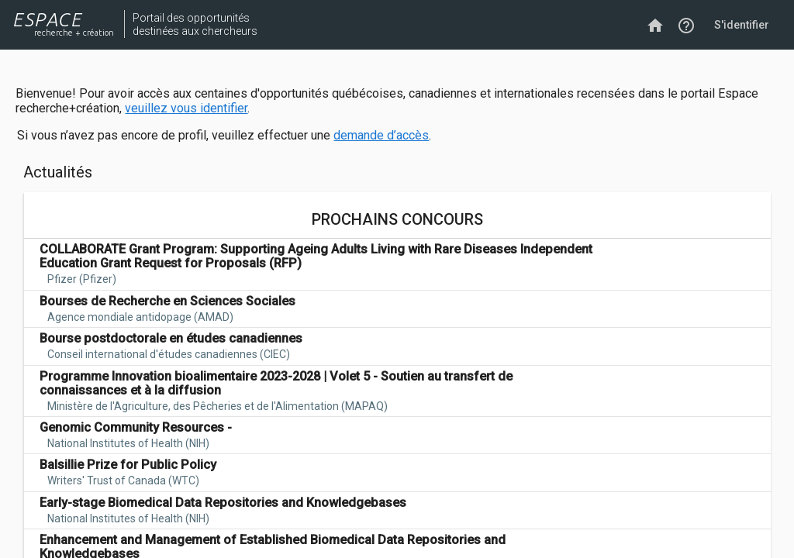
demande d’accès (381, 135)
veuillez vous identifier (186, 108)
